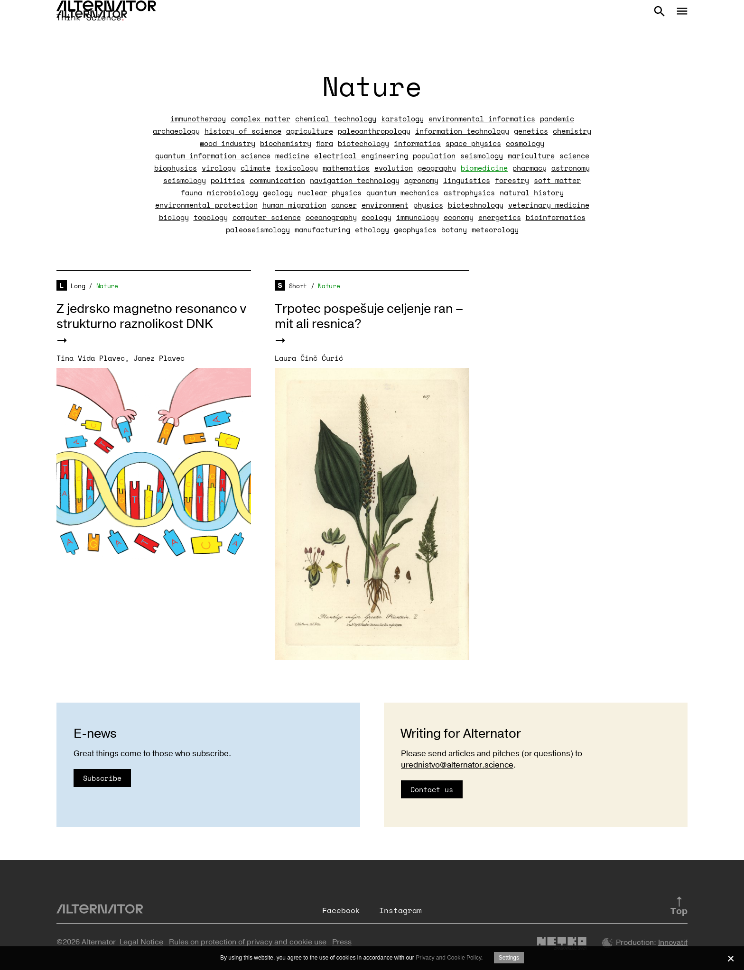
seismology (481, 155)
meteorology (495, 229)
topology (211, 217)
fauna (191, 192)
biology (174, 217)
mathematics (346, 168)
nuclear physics (330, 192)
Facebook (341, 910)
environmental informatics (481, 118)
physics (428, 205)
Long (78, 286)
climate (255, 168)
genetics (531, 131)
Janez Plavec (159, 358)
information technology (462, 131)
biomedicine (484, 168)
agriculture (309, 131)
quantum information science (212, 155)
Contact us (431, 789)
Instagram (400, 910)
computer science (266, 217)
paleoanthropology (374, 131)
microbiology (232, 192)
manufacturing (322, 229)
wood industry (227, 143)
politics (228, 180)
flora (324, 143)
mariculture (531, 155)
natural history (532, 192)
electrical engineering (361, 155)
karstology (402, 118)
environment (385, 205)
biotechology (363, 143)
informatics (417, 143)
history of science (243, 131)
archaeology (176, 131)
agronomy (421, 180)
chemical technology (335, 118)
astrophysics (469, 192)
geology (278, 192)
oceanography (331, 217)
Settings (509, 957)
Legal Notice (141, 942)
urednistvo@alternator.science (457, 765)
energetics (499, 217)
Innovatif (673, 942)
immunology (417, 217)
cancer (344, 205)
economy (459, 217)
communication (277, 180)
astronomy (570, 168)
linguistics (466, 180)
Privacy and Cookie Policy (448, 957)
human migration (294, 205)
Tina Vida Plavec (90, 358)
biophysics (175, 168)
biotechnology (475, 205)
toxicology (296, 168)
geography (437, 168)
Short (298, 286)
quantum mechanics (402, 192)
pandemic (557, 118)
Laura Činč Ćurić (309, 358)
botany (454, 229)
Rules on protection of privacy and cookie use (247, 942)
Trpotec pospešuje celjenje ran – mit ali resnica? (369, 316)
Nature (107, 286)
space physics (473, 143)
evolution (393, 168)
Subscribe (102, 778)
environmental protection (206, 205)
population (434, 155)
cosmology (525, 143)
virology (219, 168)
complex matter (260, 118)
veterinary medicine (548, 205)
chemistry (572, 131)
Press (342, 942)
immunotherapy (198, 118)
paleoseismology (258, 229)
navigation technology (355, 180)
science (574, 155)
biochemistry (285, 143)
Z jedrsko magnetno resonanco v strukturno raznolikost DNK (151, 316)
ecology (376, 217)
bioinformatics (556, 217)
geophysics (415, 229)
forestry (512, 180)
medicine (292, 155)
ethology (372, 229)
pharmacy (529, 168)
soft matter (557, 180)
